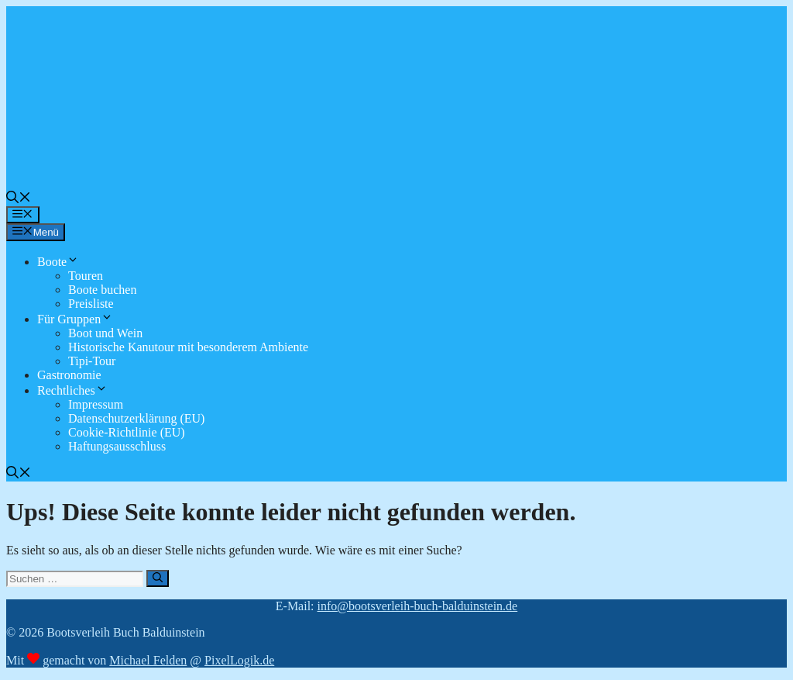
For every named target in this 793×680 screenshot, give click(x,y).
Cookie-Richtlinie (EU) (126, 432)
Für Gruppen (75, 319)
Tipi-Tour (91, 361)
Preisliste (91, 303)
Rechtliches (72, 390)
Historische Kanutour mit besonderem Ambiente (188, 347)
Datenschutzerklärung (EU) (136, 418)
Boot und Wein (105, 333)
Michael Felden (148, 660)
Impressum (95, 404)
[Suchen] (157, 578)
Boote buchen (102, 289)
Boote (58, 261)
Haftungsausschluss (117, 446)
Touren (85, 275)
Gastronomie (69, 374)
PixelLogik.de (239, 660)
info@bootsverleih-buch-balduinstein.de (418, 606)
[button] (18, 198)
